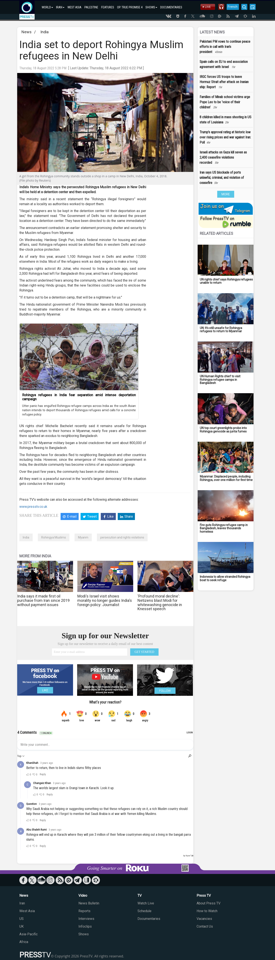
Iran (22, 903)
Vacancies (204, 919)
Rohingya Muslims (53, 537)
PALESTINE (91, 7)
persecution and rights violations (122, 537)
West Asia (27, 911)
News (26, 32)
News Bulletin (88, 903)
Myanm (83, 537)
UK (21, 926)
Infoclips (85, 926)
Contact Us (205, 926)
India (44, 32)
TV (140, 895)
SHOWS (151, 7)
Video (82, 895)
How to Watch (207, 911)
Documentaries (149, 919)
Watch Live (146, 903)
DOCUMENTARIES (171, 7)
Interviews (86, 919)
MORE (226, 194)
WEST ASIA (74, 7)
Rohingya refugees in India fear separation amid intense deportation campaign (79, 397)
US (21, 919)
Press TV (204, 895)
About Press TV (208, 903)
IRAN (60, 7)
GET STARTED (144, 652)
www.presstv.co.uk (33, 507)
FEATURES (107, 7)
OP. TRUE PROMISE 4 (129, 7)
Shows (83, 934)
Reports (84, 911)
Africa (23, 942)
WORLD (47, 7)
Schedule (144, 911)
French (232, 7)
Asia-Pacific (28, 934)
